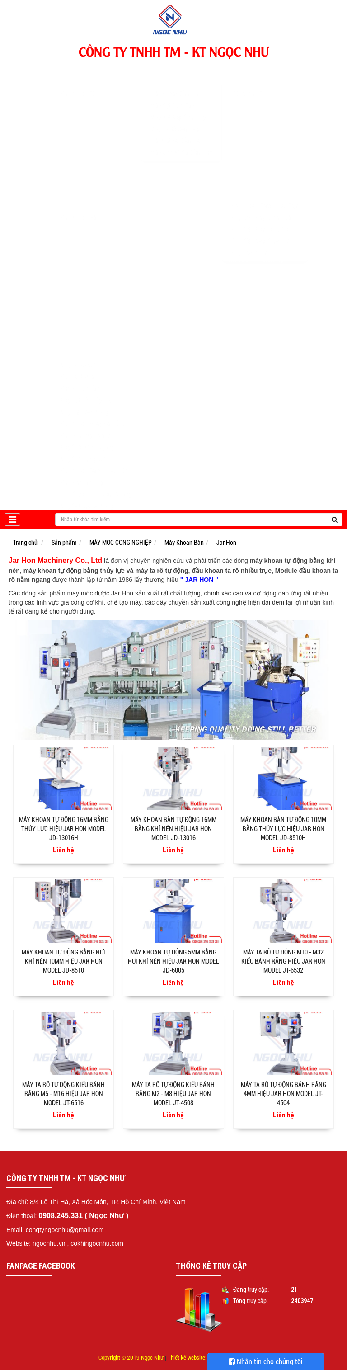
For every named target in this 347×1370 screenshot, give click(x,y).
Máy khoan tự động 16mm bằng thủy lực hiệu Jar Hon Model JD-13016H (63, 828)
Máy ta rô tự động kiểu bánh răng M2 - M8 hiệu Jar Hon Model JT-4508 (173, 1093)
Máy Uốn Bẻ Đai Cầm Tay (181, 143)
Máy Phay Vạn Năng (85, 426)
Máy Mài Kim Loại (82, 473)
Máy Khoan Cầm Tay (176, 85)
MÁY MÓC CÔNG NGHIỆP (88, 69)
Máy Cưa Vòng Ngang (87, 438)
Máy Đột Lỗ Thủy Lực (86, 391)
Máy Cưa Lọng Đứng (85, 450)
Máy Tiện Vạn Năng (84, 403)
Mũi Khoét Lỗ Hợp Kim (259, 124)
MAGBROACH (77, 100)
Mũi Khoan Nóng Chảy (259, 159)
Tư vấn (204, 259)
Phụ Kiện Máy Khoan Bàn (262, 209)
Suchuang (73, 330)
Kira (65, 306)
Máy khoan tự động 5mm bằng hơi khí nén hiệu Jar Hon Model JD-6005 (173, 961)
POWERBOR (75, 147)
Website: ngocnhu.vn (36, 1243)
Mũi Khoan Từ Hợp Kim (260, 112)
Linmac (70, 259)
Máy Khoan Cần (79, 379)
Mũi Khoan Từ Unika (256, 135)
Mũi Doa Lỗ (246, 171)
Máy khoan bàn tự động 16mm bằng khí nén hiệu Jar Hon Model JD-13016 (173, 828)
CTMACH (72, 341)
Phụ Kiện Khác (249, 244)
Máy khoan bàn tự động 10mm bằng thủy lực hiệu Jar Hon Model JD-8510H (283, 828)
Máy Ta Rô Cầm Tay (174, 120)
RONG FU (72, 271)
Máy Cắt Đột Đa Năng (86, 497)
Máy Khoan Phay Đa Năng (92, 415)
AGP (66, 112)
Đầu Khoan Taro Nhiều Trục (265, 197)
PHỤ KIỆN (241, 69)
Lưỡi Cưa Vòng (250, 182)
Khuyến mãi (164, 259)
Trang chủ (28, 69)
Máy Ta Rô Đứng (80, 356)
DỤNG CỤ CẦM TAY (171, 69)
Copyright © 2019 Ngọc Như (131, 1357)
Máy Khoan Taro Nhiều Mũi (93, 462)
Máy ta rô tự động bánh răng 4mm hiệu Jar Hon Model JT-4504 (283, 1093)
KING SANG (75, 224)
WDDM (69, 247)
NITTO (68, 124)
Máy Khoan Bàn (79, 209)
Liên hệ (273, 259)
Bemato (70, 294)
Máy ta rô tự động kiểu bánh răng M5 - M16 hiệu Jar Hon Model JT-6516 (63, 1093)
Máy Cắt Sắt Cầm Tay (176, 132)
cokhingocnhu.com (96, 1243)
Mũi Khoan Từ (248, 85)
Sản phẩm (64, 542)
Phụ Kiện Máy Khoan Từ (260, 232)
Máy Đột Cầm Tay (172, 96)
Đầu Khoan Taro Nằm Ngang (95, 485)
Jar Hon (70, 283)
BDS (66, 135)
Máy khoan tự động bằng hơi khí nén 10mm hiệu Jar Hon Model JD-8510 (63, 961)
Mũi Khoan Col (250, 147)
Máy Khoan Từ (77, 85)
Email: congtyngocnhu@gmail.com (55, 1229)
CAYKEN (71, 194)
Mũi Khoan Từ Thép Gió (260, 100)
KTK (66, 236)
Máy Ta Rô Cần (78, 368)
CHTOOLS (73, 171)
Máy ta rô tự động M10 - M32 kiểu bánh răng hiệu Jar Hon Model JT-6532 (283, 961)
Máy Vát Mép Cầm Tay (178, 108)
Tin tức (238, 259)
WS (65, 182)
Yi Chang (72, 318)
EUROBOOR (75, 159)
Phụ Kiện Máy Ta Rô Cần (261, 220)
